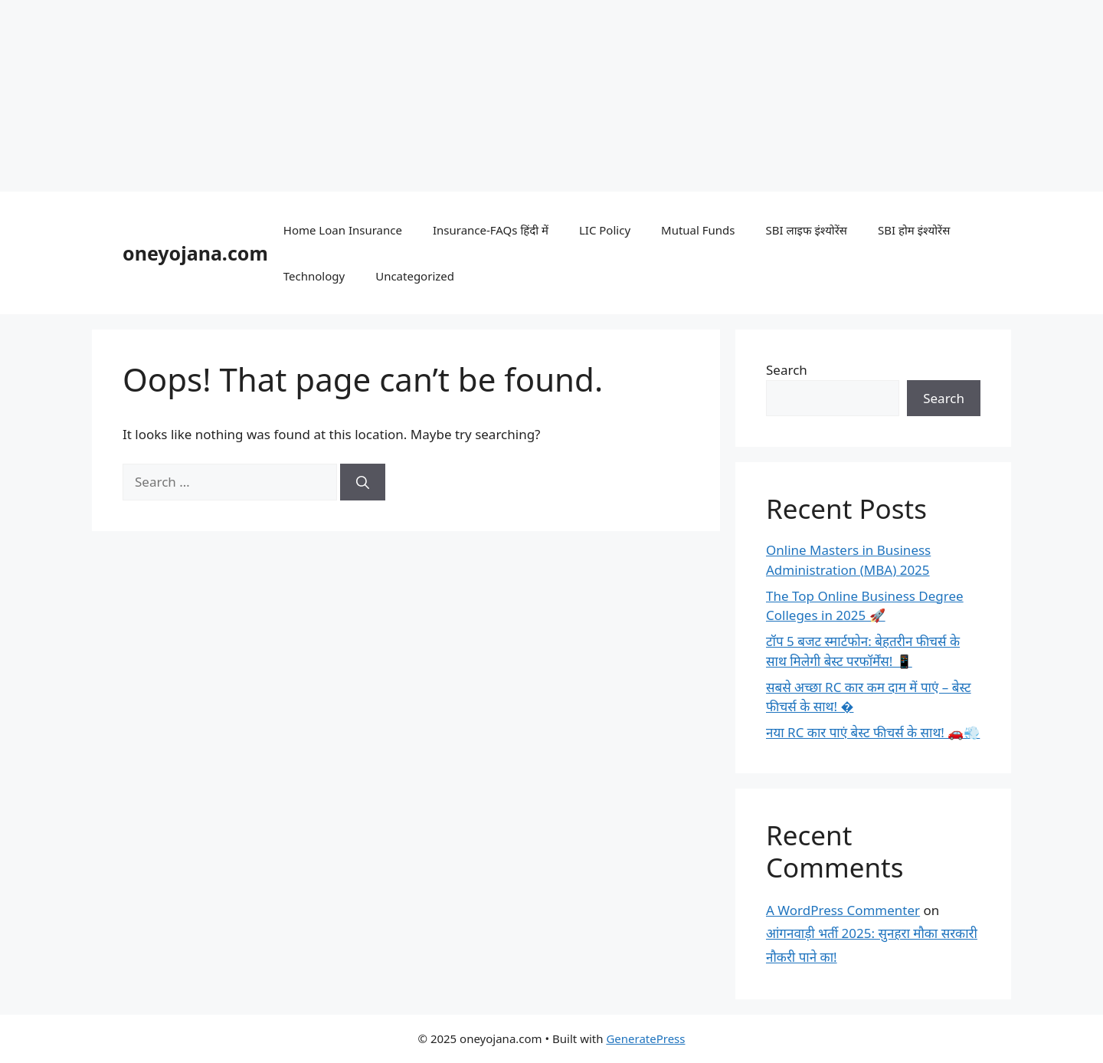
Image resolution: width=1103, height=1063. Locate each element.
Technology (314, 276)
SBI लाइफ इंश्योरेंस (806, 230)
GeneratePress (645, 1038)
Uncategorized (414, 276)
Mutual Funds (698, 230)
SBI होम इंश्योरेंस (914, 230)
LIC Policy (604, 230)
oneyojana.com (195, 253)
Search (786, 370)
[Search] (362, 482)
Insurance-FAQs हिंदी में (490, 230)
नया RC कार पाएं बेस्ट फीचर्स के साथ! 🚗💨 (873, 732)
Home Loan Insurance (342, 230)
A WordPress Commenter (843, 910)
